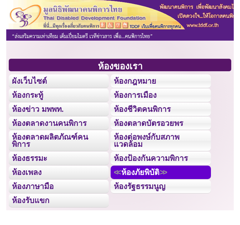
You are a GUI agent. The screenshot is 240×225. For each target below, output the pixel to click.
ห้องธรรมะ (29, 158)
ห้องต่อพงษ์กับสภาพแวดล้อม (146, 140)
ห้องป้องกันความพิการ (151, 158)
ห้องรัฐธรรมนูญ (139, 186)
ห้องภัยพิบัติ (140, 172)
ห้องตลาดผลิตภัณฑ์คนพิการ (50, 140)
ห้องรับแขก (30, 200)
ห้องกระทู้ (27, 95)
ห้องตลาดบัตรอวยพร (148, 123)
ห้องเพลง (27, 172)
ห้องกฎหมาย (135, 81)
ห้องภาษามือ (33, 186)
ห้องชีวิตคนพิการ (142, 109)
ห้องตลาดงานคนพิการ (49, 123)
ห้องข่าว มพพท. (38, 109)
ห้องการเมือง (135, 95)
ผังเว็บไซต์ (29, 81)
